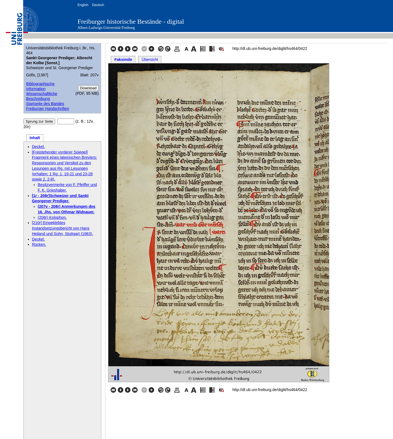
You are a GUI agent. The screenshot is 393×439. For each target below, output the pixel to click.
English (82, 5)
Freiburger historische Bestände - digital (130, 21)
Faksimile (123, 59)
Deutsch (98, 5)
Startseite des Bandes (45, 103)
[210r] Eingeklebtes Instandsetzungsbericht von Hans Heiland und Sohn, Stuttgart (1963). (62, 228)
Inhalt (35, 138)
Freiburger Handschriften (47, 108)
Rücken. (39, 244)
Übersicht (150, 59)
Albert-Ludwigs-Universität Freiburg (106, 28)
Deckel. (38, 146)
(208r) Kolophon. (52, 217)
